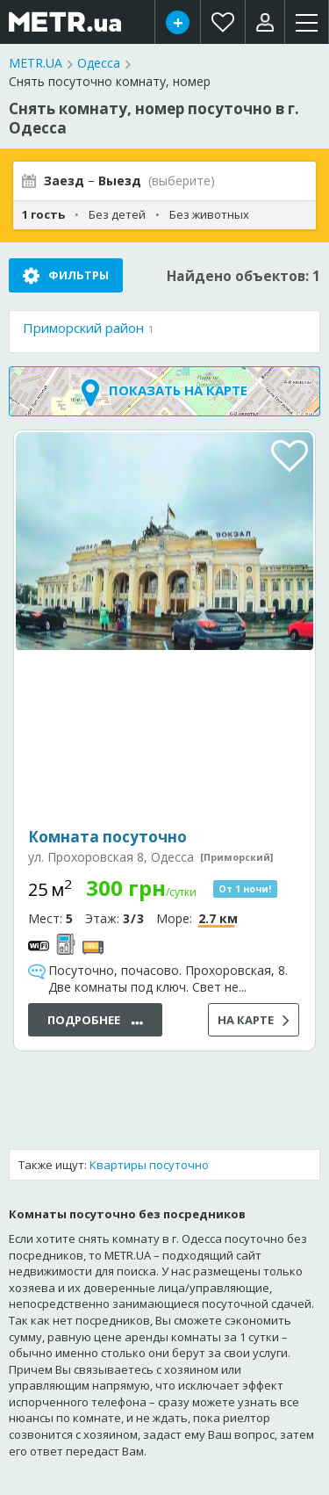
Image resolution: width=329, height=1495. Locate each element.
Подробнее (95, 1021)
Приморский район (83, 328)
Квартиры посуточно (149, 1165)
